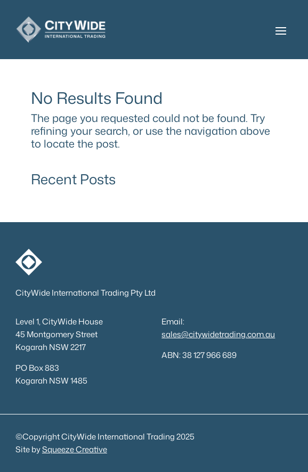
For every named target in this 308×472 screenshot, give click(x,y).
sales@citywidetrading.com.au (218, 334)
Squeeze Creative (74, 449)
